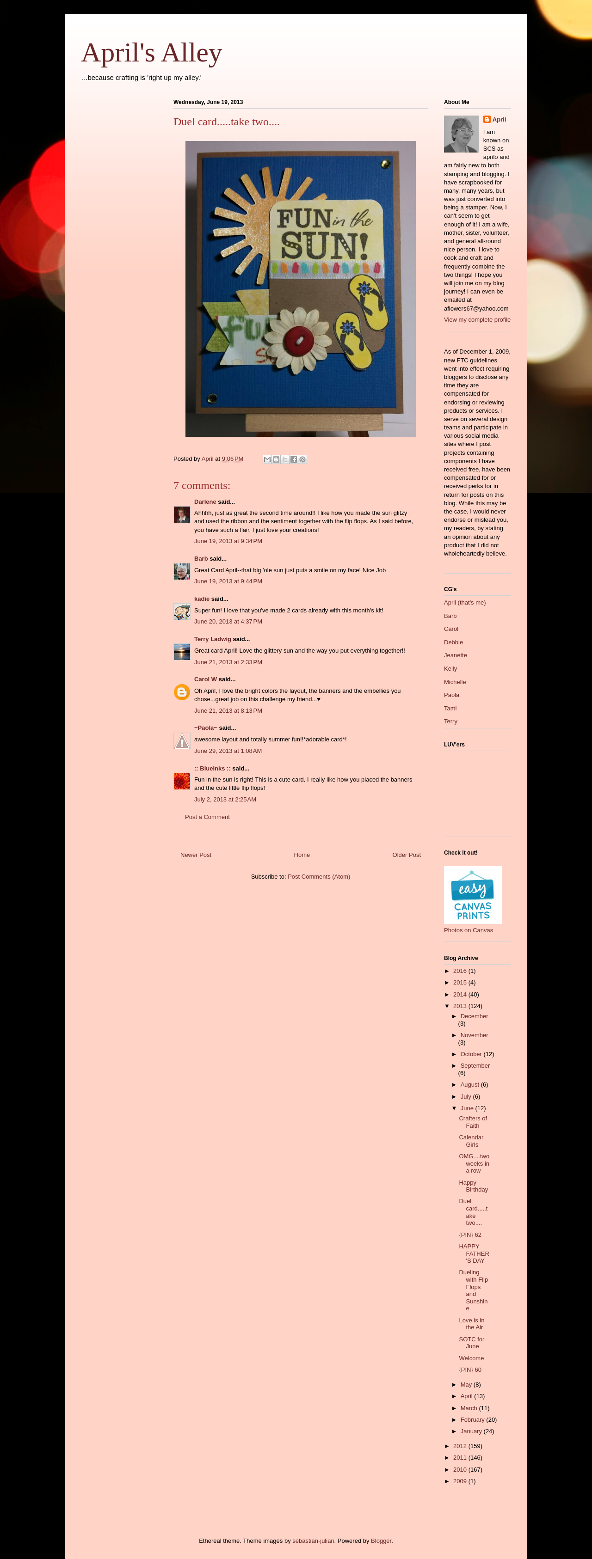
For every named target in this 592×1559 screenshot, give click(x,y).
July (467, 1096)
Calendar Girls (471, 1141)
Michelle (455, 682)
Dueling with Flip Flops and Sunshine (473, 1290)
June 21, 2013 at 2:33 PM (228, 662)
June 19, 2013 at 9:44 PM (228, 581)
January (472, 1431)
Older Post (407, 854)
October (472, 1054)
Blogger (381, 1540)
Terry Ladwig (212, 639)
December (474, 1016)
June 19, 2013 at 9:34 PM (228, 541)
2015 (461, 982)
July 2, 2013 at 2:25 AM (225, 799)
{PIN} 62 (470, 1234)
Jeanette (455, 655)
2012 (461, 1446)
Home (302, 854)
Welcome (471, 1358)
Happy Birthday (473, 1186)
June (468, 1108)
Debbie (453, 642)
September (475, 1065)
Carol (451, 628)
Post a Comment (207, 816)
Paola (451, 694)
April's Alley (151, 52)
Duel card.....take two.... (473, 1212)
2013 (461, 1006)
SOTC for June (471, 1343)
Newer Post (195, 854)
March (470, 1408)
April (499, 119)
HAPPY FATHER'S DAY (474, 1253)
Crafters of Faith (473, 1122)
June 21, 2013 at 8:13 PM (228, 710)
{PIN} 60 (470, 1369)
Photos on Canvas (468, 930)
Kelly (450, 668)
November (474, 1035)
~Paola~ (205, 727)
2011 (461, 1457)
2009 (461, 1481)
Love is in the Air (471, 1324)
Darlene (205, 501)
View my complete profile (477, 319)
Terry (450, 721)
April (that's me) (465, 602)
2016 (461, 970)
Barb (201, 558)
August (471, 1084)
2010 (461, 1469)
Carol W (205, 679)
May (467, 1384)
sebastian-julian (313, 1540)
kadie (202, 598)
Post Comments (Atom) (319, 876)
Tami (450, 708)
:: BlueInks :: (212, 768)
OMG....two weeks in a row (474, 1163)
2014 (461, 994)
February (474, 1419)
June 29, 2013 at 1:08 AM (228, 750)
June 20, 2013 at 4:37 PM (228, 621)
